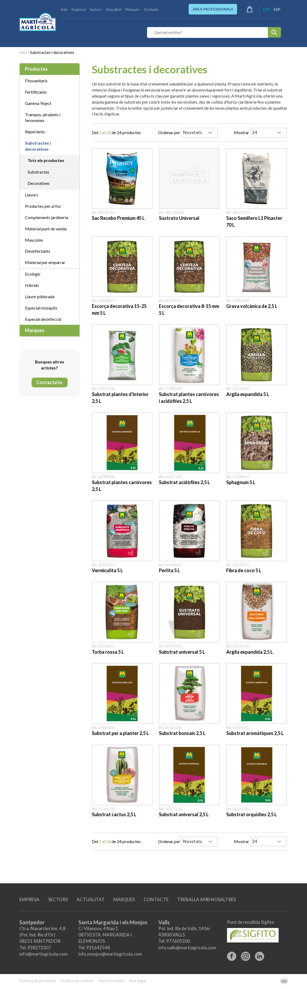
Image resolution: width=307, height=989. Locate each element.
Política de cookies (77, 980)
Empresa (78, 9)
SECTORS (58, 899)
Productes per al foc (43, 206)
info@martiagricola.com (43, 954)
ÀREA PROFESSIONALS (213, 9)
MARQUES (124, 899)
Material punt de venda (46, 228)
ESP (277, 9)
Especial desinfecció (43, 319)
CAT (266, 9)
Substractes (38, 171)
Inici (64, 9)
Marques (132, 9)
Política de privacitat (37, 980)
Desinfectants (37, 250)
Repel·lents (35, 131)
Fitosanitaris (36, 80)
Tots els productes (46, 160)
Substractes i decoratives (52, 52)
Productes (36, 69)
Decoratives (39, 183)
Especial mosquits (41, 307)
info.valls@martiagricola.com (187, 947)
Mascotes (34, 239)
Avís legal (137, 980)
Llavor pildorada (39, 296)
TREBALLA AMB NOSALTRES (206, 899)
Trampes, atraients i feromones (43, 117)
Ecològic (33, 273)
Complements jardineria (46, 217)
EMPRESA (29, 899)
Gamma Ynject (38, 103)
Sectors (96, 9)
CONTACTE (156, 899)
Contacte (151, 9)
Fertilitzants (36, 91)
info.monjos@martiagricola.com (110, 954)
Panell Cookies (111, 980)
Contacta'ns (49, 382)
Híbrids (32, 285)
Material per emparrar (45, 262)
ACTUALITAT (91, 899)
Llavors (31, 194)
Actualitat (113, 9)
